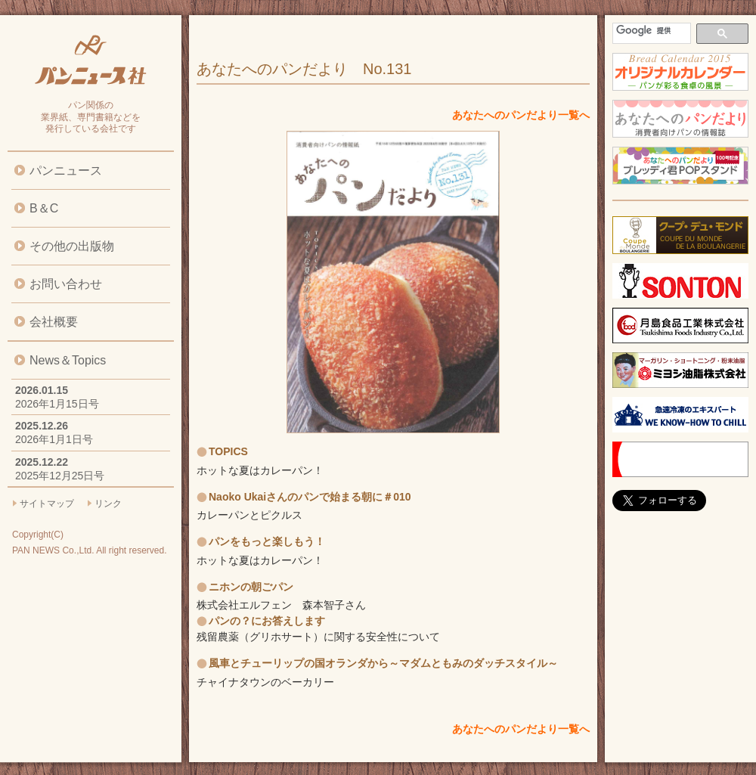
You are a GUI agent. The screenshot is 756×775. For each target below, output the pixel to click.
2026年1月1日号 (54, 439)
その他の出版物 (71, 246)
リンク (108, 503)
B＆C (43, 208)
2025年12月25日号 (59, 476)
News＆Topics (67, 360)
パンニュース (65, 170)
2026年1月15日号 (57, 404)
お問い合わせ (65, 283)
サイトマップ (47, 503)
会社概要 (53, 321)
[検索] (650, 30)
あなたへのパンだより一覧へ (521, 115)
